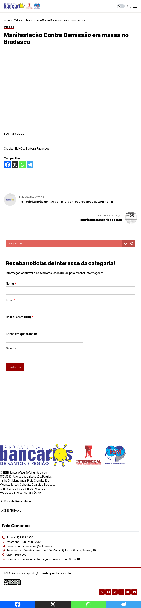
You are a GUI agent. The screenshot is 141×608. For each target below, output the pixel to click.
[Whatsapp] (22, 164)
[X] (15, 164)
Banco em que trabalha (22, 334)
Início (7, 20)
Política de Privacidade (16, 501)
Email (10, 300)
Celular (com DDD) (19, 317)
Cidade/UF (13, 348)
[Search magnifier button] (132, 243)
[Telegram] (30, 164)
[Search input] (65, 243)
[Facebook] (7, 164)
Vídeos (18, 20)
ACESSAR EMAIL (11, 510)
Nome (11, 283)
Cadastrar (15, 367)
